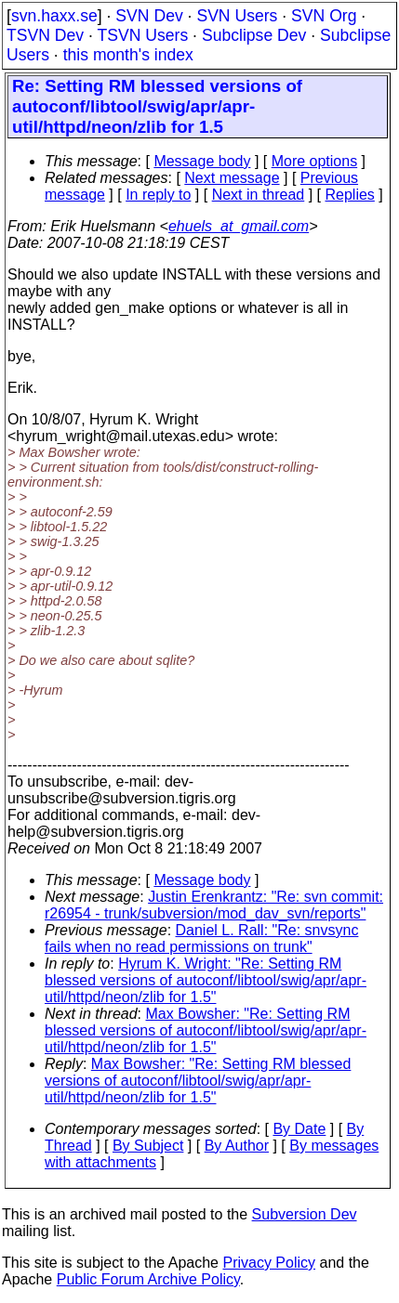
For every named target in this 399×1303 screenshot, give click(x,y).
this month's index (128, 55)
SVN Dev (148, 16)
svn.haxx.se (54, 16)
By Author (237, 1145)
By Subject (148, 1145)
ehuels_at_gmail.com (238, 226)
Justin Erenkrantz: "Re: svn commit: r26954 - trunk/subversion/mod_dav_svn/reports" (214, 905)
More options (315, 161)
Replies (350, 194)
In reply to (158, 194)
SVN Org (323, 16)
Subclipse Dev (254, 35)
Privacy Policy (268, 1262)
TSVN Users (142, 35)
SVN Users (236, 16)
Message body (201, 161)
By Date (299, 1129)
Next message (231, 178)
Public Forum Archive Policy (148, 1279)
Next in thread (258, 194)
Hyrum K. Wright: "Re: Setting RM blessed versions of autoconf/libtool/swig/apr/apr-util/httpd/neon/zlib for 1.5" (205, 980)
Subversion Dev (304, 1214)
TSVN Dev (45, 35)
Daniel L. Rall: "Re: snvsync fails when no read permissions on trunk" (201, 938)
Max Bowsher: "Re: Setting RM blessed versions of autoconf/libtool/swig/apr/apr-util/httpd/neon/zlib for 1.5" (205, 1030)
